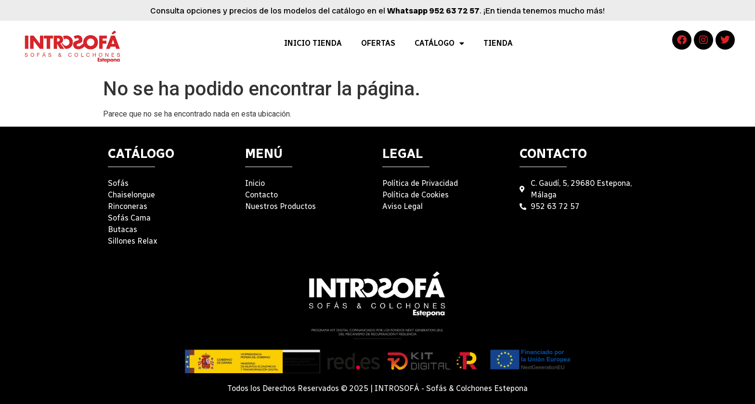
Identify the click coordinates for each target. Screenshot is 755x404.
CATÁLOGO (439, 43)
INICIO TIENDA (313, 43)
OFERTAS (378, 43)
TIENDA (498, 43)
